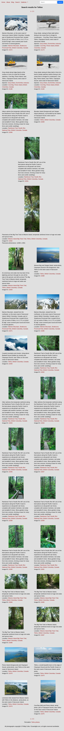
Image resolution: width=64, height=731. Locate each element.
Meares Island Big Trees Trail (17, 239)
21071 (10, 331)
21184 (42, 89)
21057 (42, 472)
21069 (42, 122)
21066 (10, 642)
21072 (10, 50)
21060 (10, 569)
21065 (42, 602)
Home (3, 2)
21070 (10, 673)
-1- (31, 11)
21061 (42, 569)
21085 (42, 331)
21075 (42, 714)
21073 (42, 675)
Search (17, 2)
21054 (42, 423)
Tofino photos (35, 722)
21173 (42, 50)
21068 (42, 276)
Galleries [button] (24, 2)
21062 (10, 241)
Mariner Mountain (13, 45)
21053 (10, 423)
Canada (25, 48)
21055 (10, 472)
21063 (10, 289)
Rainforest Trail (13, 128)
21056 (10, 132)
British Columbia (17, 48)
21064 (10, 602)
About (8, 2)
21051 (26, 181)
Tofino (42, 120)
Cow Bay (43, 45)
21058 (10, 520)
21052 (42, 372)
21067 (42, 635)
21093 (10, 364)
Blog (12, 2)
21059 (42, 520)
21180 (10, 89)
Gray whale (43, 43)
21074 (10, 706)
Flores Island (50, 45)
